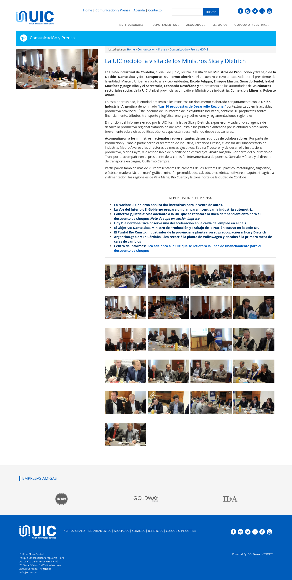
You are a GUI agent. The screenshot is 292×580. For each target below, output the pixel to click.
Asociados (196, 25)
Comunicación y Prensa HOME (189, 49)
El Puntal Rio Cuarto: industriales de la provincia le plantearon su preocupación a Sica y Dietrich (190, 232)
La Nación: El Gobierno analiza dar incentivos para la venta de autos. (169, 205)
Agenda (139, 10)
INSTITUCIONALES (74, 530)
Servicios (219, 25)
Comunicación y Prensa (113, 10)
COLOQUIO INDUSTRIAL (181, 530)
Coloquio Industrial (251, 25)
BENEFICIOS (155, 530)
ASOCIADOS (121, 530)
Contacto (155, 10)
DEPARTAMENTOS (99, 530)
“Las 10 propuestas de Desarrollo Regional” (192, 106)
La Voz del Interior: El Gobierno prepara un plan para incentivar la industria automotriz (183, 209)
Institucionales (132, 25)
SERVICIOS (138, 530)
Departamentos (166, 25)
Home (87, 10)
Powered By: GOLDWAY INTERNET (252, 554)
